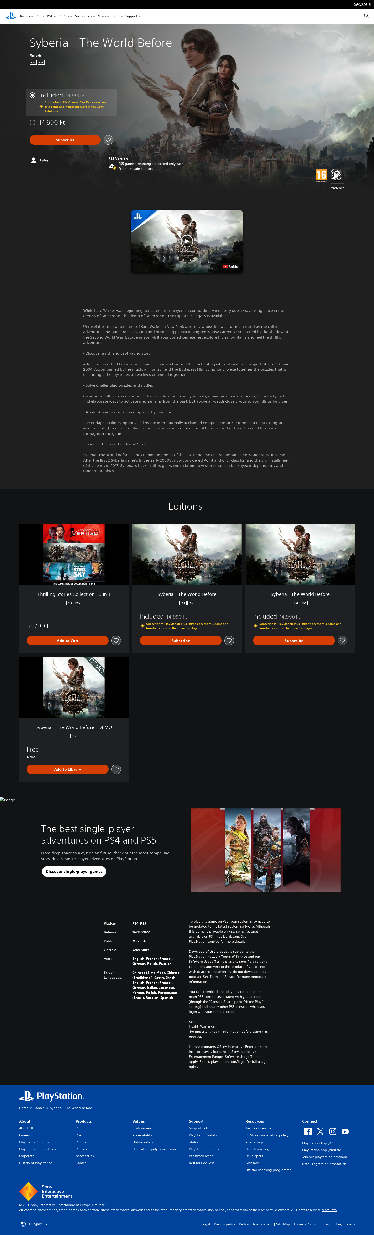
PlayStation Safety (203, 1135)
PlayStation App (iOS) (318, 1143)
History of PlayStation (35, 1163)
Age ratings (254, 1142)
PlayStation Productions (37, 1149)
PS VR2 (81, 1142)
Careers (25, 1135)
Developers (254, 1156)
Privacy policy (224, 1224)
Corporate (26, 1156)
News (102, 16)
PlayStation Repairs (204, 1149)
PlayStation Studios (34, 1142)
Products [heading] (84, 1121)
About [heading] (24, 1121)
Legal (206, 1224)
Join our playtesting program (324, 1157)
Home (23, 1108)
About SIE (26, 1128)
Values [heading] (138, 1121)
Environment (142, 1128)
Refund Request (201, 1163)
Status (194, 1142)
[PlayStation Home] (11, 16)
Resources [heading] (254, 1121)
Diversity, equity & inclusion (154, 1149)
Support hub (198, 1128)
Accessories (83, 16)
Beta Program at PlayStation (324, 1164)
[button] (187, 241)
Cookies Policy (305, 1224)
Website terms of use (255, 1224)
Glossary (252, 1163)
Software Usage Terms (337, 1224)
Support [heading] (196, 1121)
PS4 (49, 16)
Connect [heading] (309, 1121)
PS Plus (63, 16)
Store (115, 16)
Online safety (142, 1142)
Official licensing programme (268, 1170)
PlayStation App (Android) (322, 1150)
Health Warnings (202, 1026)
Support (131, 16)
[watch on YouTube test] (230, 266)
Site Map (283, 1224)
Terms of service (258, 1128)
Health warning (257, 1149)
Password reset (201, 1156)
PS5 (38, 16)
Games (25, 16)
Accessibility (142, 1135)
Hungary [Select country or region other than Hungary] (34, 1224)
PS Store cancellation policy (266, 1135)
